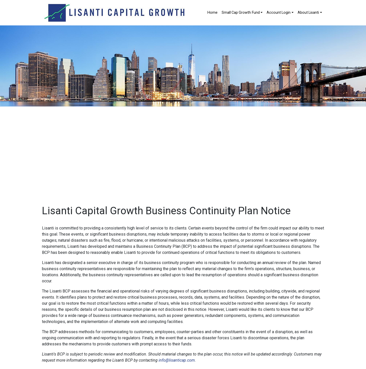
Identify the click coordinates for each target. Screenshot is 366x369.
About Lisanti (308, 12)
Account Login (279, 12)
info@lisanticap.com (177, 360)
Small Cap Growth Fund (241, 12)
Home (212, 12)
